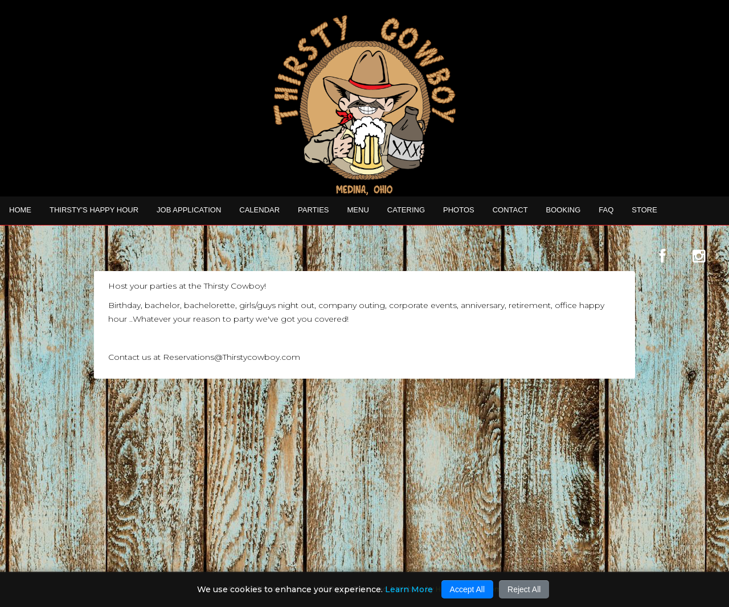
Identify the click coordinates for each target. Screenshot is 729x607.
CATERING (406, 210)
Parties (313, 210)
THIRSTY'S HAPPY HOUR (94, 210)
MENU (358, 210)
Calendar (259, 210)
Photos (458, 210)
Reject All (523, 589)
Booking (563, 210)
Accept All (467, 589)
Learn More (409, 589)
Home (20, 210)
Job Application (189, 210)
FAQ (606, 210)
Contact (510, 210)
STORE (644, 210)
